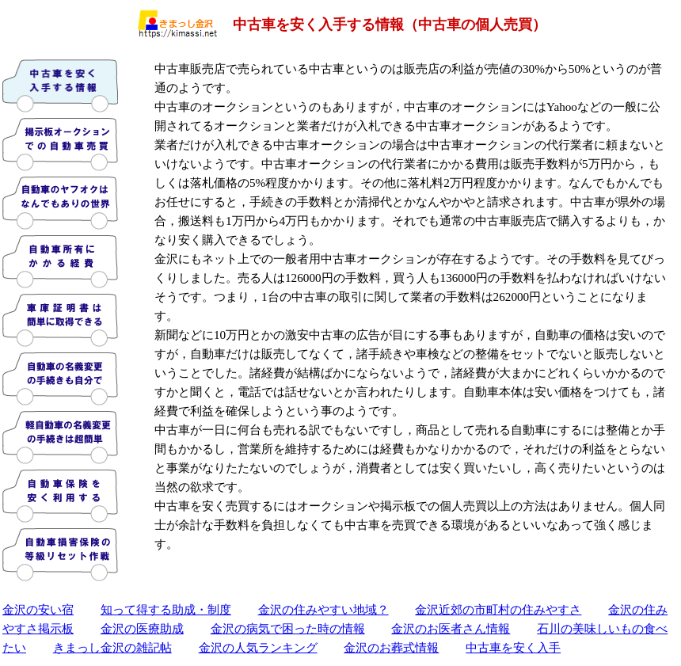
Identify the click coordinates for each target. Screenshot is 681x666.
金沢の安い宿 (38, 609)
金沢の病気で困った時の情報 (288, 628)
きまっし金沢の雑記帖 (112, 647)
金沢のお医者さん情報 (450, 628)
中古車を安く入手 (513, 647)
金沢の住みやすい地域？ (323, 609)
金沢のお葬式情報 (391, 647)
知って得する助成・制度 (166, 609)
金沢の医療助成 (142, 628)
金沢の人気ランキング (258, 647)
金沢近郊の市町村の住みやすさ (498, 609)
